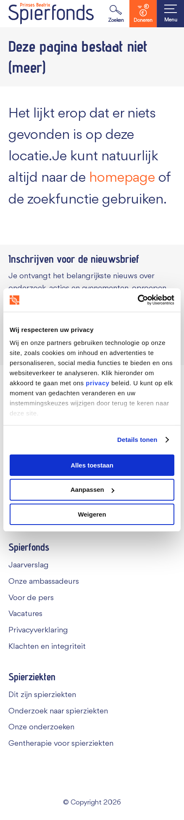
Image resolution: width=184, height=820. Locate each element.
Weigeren (92, 514)
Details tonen (137, 439)
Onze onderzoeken (41, 727)
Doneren (143, 13)
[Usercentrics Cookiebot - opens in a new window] (137, 300)
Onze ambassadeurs (43, 581)
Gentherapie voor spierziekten (60, 743)
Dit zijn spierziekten (42, 695)
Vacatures (25, 614)
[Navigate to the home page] (51, 13)
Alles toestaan (92, 464)
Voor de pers (31, 598)
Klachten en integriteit (47, 646)
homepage (122, 178)
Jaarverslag (28, 565)
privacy (97, 382)
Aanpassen (92, 489)
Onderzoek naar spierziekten (58, 711)
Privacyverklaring (38, 630)
